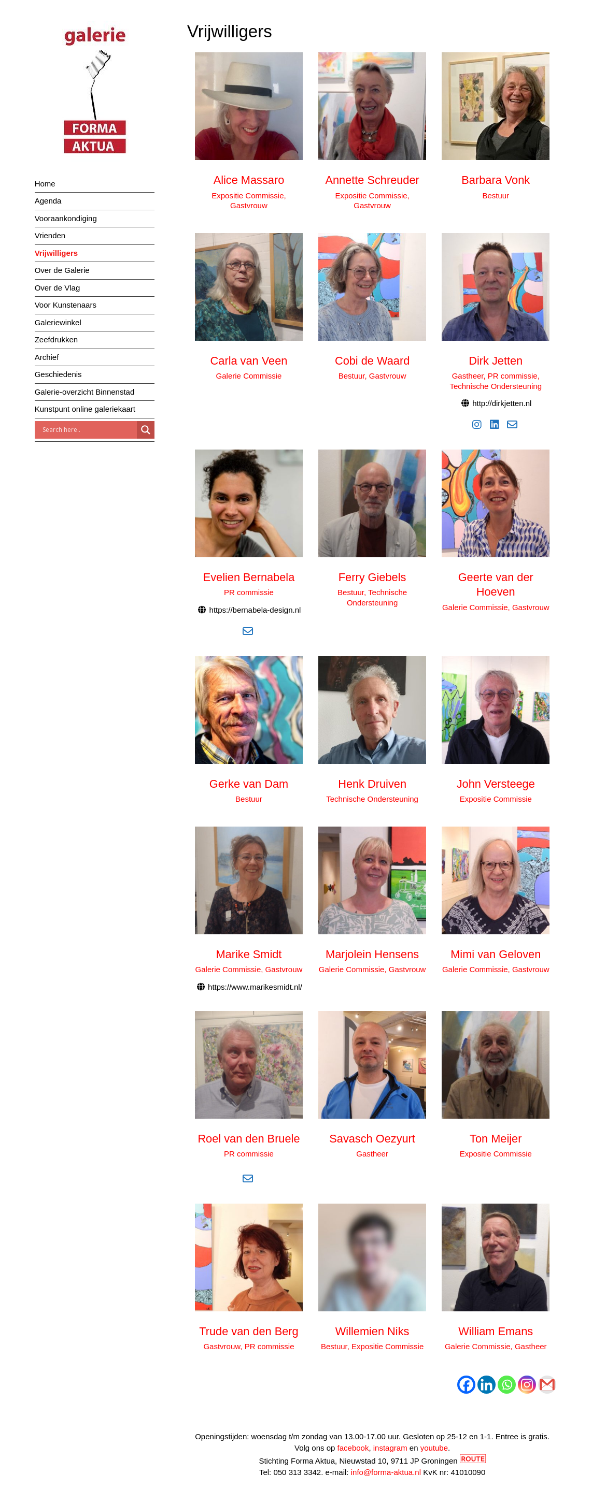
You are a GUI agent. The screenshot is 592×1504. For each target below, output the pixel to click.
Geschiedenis (58, 374)
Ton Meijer (495, 1138)
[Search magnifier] (145, 430)
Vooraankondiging (66, 218)
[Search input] (88, 430)
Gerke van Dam (248, 783)
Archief (47, 357)
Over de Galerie (62, 270)
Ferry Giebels (372, 577)
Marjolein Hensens (372, 954)
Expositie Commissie (496, 798)
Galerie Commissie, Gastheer (496, 1346)
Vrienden (50, 235)
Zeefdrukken (56, 339)
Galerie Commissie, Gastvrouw (495, 607)
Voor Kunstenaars (65, 304)
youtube (434, 1447)
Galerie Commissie (249, 375)
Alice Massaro (249, 179)
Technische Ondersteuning (372, 798)
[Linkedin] (486, 1385)
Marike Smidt (249, 954)
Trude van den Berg (248, 1331)
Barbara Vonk (495, 179)
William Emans (495, 1331)
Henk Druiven (372, 783)
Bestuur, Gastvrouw (372, 375)
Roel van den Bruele (249, 1138)
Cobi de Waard (372, 360)
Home (45, 183)
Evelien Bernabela (249, 577)
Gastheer (372, 1153)
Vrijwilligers (56, 253)
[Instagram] (527, 1385)
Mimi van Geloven (495, 954)
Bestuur (495, 195)
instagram (390, 1447)
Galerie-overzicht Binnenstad (85, 391)
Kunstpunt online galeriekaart (85, 408)
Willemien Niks (372, 1331)
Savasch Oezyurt (372, 1138)
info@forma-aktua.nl (386, 1472)
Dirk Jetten (496, 360)
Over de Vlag (57, 287)
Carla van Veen (249, 360)
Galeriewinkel (58, 322)
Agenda (48, 200)
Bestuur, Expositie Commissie (372, 1346)
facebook (353, 1447)
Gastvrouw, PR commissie (248, 1346)
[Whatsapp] (507, 1385)
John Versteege (496, 783)
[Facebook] (466, 1385)
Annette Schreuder (372, 179)
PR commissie (249, 592)
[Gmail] (547, 1385)
